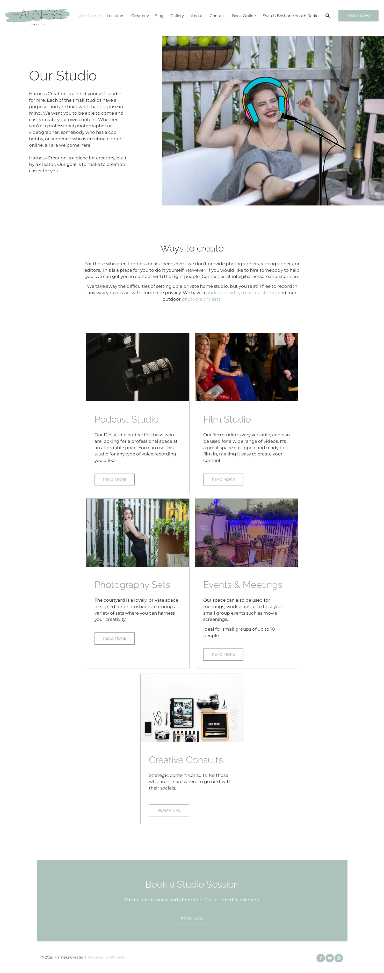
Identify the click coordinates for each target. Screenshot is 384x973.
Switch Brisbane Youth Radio (290, 15)
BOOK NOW (351, 13)
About (197, 15)
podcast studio (222, 292)
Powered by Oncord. (106, 957)
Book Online (244, 15)
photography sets (201, 299)
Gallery (177, 15)
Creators (139, 15)
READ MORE (108, 476)
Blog (159, 15)
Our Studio (89, 15)
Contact (217, 15)
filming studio (260, 292)
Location (115, 15)
